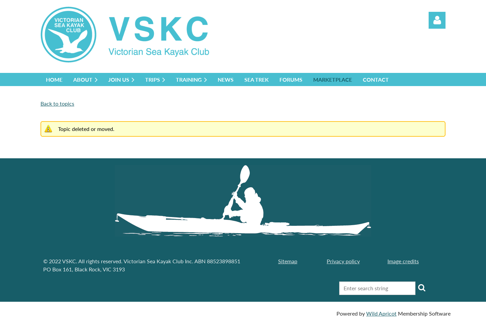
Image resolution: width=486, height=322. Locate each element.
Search (422, 287)
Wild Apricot (381, 313)
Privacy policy (343, 261)
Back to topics (57, 103)
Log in (437, 20)
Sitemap (287, 261)
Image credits (403, 261)
